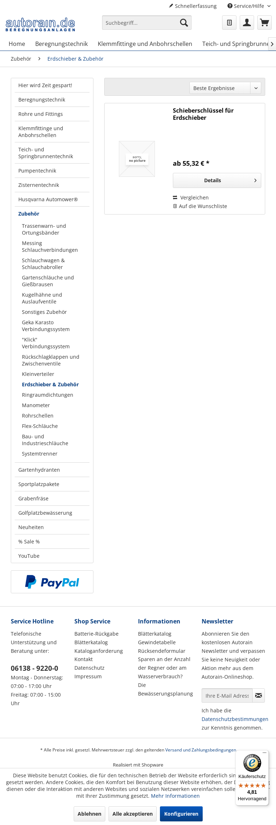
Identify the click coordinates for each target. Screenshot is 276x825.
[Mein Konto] (247, 22)
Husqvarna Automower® (48, 199)
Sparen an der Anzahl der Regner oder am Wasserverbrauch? (164, 668)
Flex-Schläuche (40, 426)
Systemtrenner (40, 453)
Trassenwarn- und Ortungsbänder (44, 229)
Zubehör (28, 213)
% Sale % (29, 541)
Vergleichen (191, 197)
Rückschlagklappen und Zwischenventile (50, 360)
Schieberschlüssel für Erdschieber (203, 114)
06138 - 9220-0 (34, 668)
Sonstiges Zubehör (44, 311)
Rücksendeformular (161, 650)
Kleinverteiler (38, 374)
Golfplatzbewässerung (45, 512)
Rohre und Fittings (40, 113)
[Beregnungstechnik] (61, 44)
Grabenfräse (33, 498)
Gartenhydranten (39, 469)
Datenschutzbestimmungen (235, 719)
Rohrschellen (38, 415)
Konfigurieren (181, 813)
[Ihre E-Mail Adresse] (227, 695)
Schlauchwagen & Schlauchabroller (43, 263)
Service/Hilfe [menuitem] (246, 6)
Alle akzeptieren (132, 813)
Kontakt (83, 659)
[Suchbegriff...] (147, 22)
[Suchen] (184, 22)
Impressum (88, 676)
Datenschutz (89, 667)
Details (230, 179)
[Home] (17, 44)
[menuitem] (147, 26)
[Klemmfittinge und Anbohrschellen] (145, 44)
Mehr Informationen (175, 795)
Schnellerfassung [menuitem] (193, 6)
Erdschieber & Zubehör (50, 384)
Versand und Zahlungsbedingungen (200, 750)
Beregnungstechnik (41, 99)
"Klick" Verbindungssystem (46, 343)
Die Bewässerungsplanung (165, 689)
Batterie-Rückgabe (96, 633)
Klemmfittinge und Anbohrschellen (40, 131)
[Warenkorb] (264, 22)
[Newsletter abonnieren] (258, 695)
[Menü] (264, 754)
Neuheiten (31, 527)
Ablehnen (89, 813)
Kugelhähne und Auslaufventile (42, 298)
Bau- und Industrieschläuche (45, 440)
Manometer (36, 405)
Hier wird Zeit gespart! (45, 85)
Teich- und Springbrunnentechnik (45, 153)
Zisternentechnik (38, 185)
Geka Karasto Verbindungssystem (46, 326)
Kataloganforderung (98, 650)
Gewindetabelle (157, 642)
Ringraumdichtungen (47, 394)
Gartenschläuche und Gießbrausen (48, 281)
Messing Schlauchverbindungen (50, 246)
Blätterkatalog (91, 642)
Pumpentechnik (37, 170)
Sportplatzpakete (38, 484)
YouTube (29, 555)
